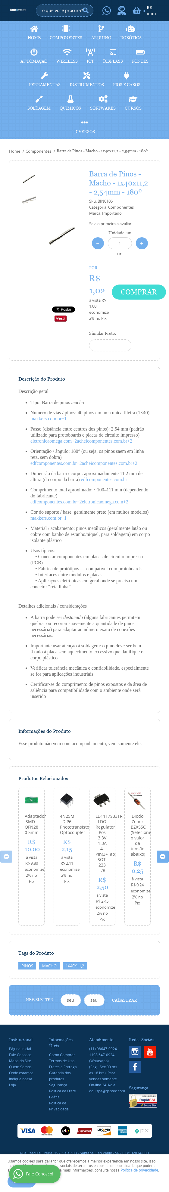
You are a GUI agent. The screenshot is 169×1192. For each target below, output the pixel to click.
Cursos (133, 108)
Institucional (21, 1039)
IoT (90, 61)
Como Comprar (62, 1054)
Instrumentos (87, 84)
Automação (33, 61)
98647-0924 (103, 1048)
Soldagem (39, 108)
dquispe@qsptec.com (107, 1090)
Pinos (27, 966)
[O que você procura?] (86, 11)
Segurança (58, 1084)
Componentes (66, 37)
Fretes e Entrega (63, 1066)
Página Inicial (20, 1048)
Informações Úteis (61, 1042)
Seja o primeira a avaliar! (110, 223)
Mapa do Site (20, 1060)
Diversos (84, 131)
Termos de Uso (61, 1060)
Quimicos (70, 108)
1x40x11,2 (75, 966)
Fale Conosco (20, 1054)
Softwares (103, 108)
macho (49, 966)
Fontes (140, 61)
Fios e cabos (126, 84)
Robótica (131, 37)
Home (34, 37)
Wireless (67, 61)
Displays (113, 61)
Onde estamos (21, 1072)
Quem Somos (20, 1066)
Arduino (101, 37)
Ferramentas (45, 84)
